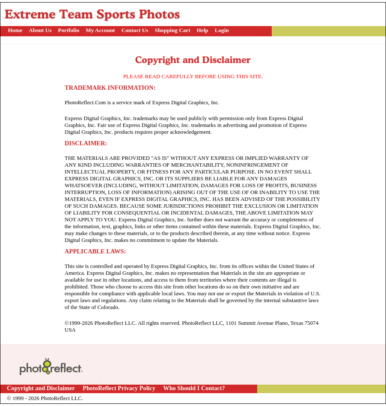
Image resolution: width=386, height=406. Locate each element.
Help (202, 30)
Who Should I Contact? (194, 388)
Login (222, 30)
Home (15, 30)
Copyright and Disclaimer (41, 388)
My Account (100, 30)
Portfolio (68, 30)
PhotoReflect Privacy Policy (119, 388)
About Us (40, 30)
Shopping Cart (172, 30)
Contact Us (135, 30)
